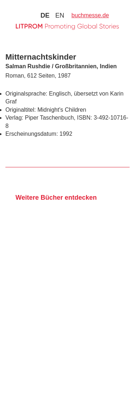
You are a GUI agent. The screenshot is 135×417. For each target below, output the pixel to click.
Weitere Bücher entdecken (56, 197)
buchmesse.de (90, 15)
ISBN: (84, 118)
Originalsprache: (26, 94)
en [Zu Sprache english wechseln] (59, 15)
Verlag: (14, 118)
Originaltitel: (20, 110)
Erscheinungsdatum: (31, 134)
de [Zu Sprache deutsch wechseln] (44, 15)
